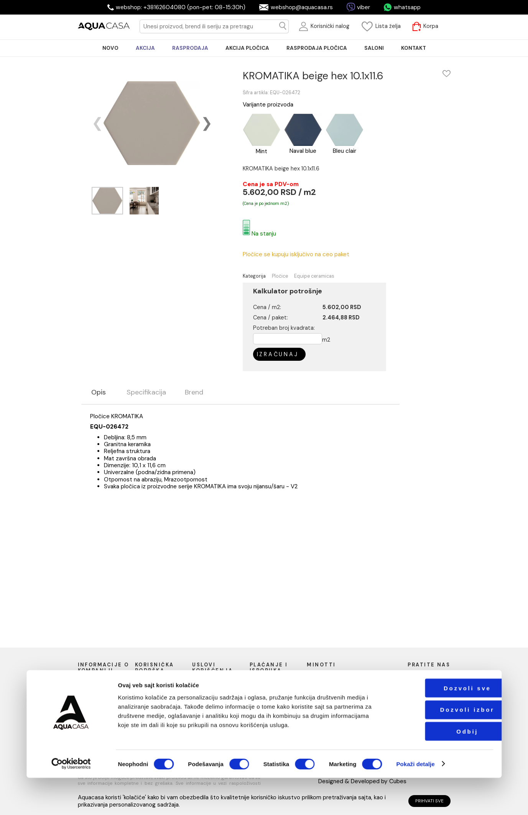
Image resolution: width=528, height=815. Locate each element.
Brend (194, 392)
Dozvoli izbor (444, 746)
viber (363, 7)
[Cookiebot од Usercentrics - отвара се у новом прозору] (71, 801)
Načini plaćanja (270, 683)
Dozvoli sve (444, 725)
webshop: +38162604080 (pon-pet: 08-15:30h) (180, 7)
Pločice (280, 276)
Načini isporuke (270, 690)
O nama (90, 683)
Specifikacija (146, 392)
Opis (98, 392)
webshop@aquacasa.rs (302, 7)
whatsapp (407, 7)
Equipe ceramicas (314, 276)
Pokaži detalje (415, 801)
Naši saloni (93, 690)
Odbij (444, 768)
